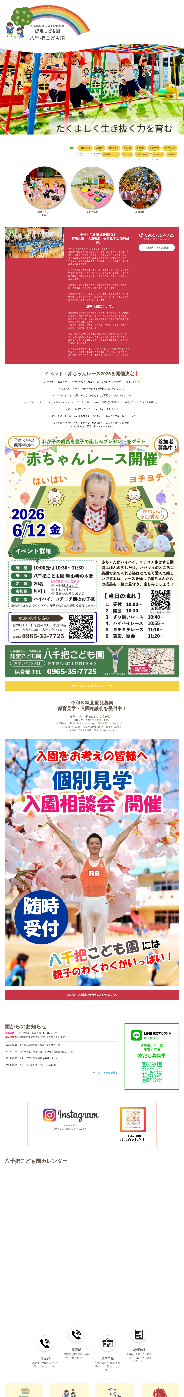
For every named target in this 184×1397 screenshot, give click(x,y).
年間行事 (134, 148)
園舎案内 (150, 148)
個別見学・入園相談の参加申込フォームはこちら (92, 996)
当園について (79, 148)
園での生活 (116, 148)
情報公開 (169, 155)
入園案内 (98, 148)
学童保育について (91, 155)
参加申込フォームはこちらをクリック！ (92, 688)
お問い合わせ (132, 155)
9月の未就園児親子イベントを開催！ (39, 1067)
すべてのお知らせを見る (104, 1074)
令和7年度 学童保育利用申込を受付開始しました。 (47, 1053)
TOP (64, 148)
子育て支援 (168, 148)
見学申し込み (68, 155)
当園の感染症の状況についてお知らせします (42, 1039)
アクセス (113, 155)
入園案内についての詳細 (157, 249)
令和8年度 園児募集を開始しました (38, 1034)
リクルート (152, 155)
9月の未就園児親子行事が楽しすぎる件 (40, 1047)
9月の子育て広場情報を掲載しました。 (40, 1060)
